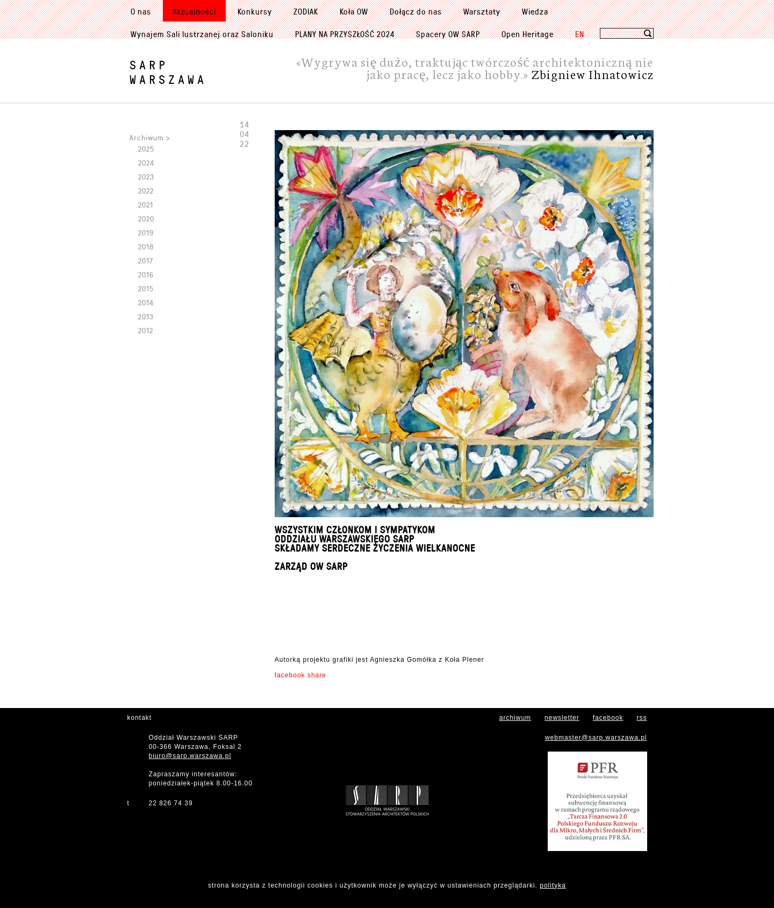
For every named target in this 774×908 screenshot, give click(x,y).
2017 (145, 260)
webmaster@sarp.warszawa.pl (596, 737)
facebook (608, 717)
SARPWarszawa (168, 72)
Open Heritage (527, 33)
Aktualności (194, 11)
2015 (146, 288)
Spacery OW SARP (448, 33)
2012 (145, 330)
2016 (146, 274)
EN (579, 33)
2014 (146, 302)
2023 (146, 176)
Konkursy (255, 11)
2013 (146, 316)
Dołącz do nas (416, 11)
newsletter (561, 717)
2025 (146, 149)
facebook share (300, 675)
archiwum (515, 717)
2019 (146, 232)
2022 (146, 190)
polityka (553, 885)
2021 (145, 204)
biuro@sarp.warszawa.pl (190, 756)
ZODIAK (305, 11)
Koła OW (354, 11)
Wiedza (535, 11)
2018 (146, 246)
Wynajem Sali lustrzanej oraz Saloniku (202, 33)
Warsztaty (481, 11)
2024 (146, 163)
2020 (146, 218)
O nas (141, 11)
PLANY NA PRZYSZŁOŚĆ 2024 (345, 33)
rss (642, 717)
